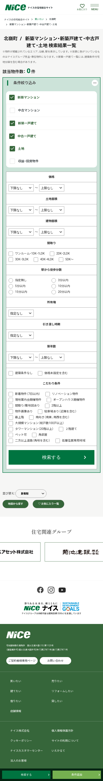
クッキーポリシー (21, 740)
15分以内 (21, 291)
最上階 (19, 417)
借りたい (15, 701)
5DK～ (69, 259)
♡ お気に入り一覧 (48, 503)
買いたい (39, 19)
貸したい (57, 701)
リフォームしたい (62, 691)
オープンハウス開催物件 (69, 399)
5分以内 (20, 286)
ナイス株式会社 (19, 730)
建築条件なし (24, 373)
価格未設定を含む (56, 373)
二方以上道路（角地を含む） (32, 440)
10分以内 (64, 286)
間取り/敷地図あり (27, 405)
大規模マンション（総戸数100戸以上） (39, 423)
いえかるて (58, 750)
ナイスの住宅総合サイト (17, 19)
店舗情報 (15, 711)
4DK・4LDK (47, 259)
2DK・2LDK (63, 253)
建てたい (15, 691)
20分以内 (64, 291)
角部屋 (43, 434)
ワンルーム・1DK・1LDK (30, 253)
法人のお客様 (18, 760)
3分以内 (63, 280)
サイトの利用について (65, 740)
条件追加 (76, 774)
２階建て (71, 428)
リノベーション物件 (65, 393)
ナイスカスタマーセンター (26, 750)
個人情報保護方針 (62, 730)
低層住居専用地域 (73, 440)
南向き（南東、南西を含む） (53, 417)
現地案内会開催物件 (28, 399)
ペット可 (21, 434)
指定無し (21, 280)
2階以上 (57, 405)
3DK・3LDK (21, 259)
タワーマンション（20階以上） (34, 428)
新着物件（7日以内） (27, 393)
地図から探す (15, 503)
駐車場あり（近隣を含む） (60, 411)
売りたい (57, 681)
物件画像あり (24, 411)
